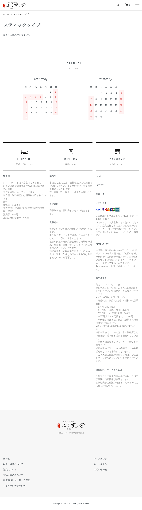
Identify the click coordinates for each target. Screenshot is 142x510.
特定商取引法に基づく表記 (16, 480)
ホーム (6, 14)
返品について (10, 469)
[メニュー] (137, 5)
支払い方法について (13, 475)
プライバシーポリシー (14, 485)
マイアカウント (101, 458)
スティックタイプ (21, 14)
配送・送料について (13, 464)
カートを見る (100, 464)
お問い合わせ (100, 469)
